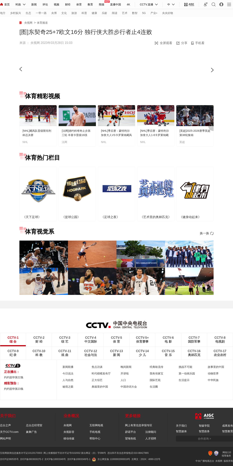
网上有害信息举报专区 (138, 425)
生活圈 (154, 386)
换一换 (207, 233)
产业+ (153, 13)
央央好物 (167, 13)
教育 (90, 4)
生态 (28, 13)
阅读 (114, 13)
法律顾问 (150, 431)
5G (144, 13)
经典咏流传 (156, 366)
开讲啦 (125, 373)
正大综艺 (97, 380)
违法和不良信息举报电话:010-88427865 (128, 453)
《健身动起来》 (190, 217)
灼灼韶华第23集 (13, 388)
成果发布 (227, 425)
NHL (25, 142)
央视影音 (68, 431)
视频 (56, 4)
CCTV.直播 (146, 4)
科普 (84, 13)
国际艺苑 (155, 380)
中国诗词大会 (129, 386)
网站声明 (5, 438)
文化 (64, 13)
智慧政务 (204, 431)
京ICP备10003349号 (55, 459)
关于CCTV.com (9, 431)
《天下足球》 (32, 217)
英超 (182, 142)
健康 (94, 13)
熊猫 (101, 4)
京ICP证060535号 (9, 459)
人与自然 (68, 380)
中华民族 (213, 380)
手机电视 (95, 431)
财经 (67, 4)
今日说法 (68, 373)
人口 (123, 380)
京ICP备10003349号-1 (78, 459)
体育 (79, 4)
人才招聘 (150, 438)
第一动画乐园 (187, 373)
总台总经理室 (34, 425)
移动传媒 (68, 438)
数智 (134, 13)
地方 (2, 13)
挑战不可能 (185, 366)
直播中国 (115, 4)
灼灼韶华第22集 (13, 377)
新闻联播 (68, 366)
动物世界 (213, 373)
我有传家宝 (156, 373)
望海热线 (130, 438)
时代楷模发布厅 (101, 373)
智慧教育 (227, 431)
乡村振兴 (15, 13)
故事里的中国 (216, 366)
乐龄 (104, 13)
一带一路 (41, 13)
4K (128, 4)
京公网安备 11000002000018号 (111, 459)
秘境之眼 (68, 386)
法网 (64, 142)
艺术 (124, 13)
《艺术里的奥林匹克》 (155, 217)
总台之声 (5, 425)
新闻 (34, 4)
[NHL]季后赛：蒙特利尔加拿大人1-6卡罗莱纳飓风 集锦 (154, 135)
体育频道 (42, 22)
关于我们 (181, 425)
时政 (18, 4)
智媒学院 (204, 425)
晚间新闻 (126, 366)
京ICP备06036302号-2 (31, 459)
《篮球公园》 (71, 217)
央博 (54, 13)
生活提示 (184, 380)
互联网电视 (96, 425)
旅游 (74, 13)
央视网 (29, 22)
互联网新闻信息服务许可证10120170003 (21, 453)
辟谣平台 (130, 431)
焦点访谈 (97, 366)
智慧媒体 (181, 431)
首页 (5, 4)
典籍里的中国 (100, 386)
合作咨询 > (204, 438)
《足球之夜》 (110, 217)
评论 (45, 4)
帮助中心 (95, 438)
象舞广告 (31, 431)
